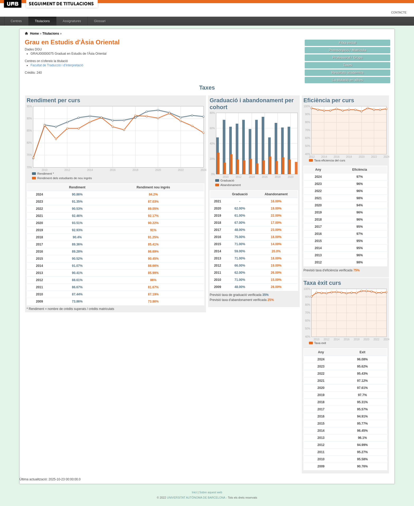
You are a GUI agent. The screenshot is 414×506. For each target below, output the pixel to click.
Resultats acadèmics (347, 73)
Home (34, 33)
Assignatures (72, 21)
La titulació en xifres (347, 80)
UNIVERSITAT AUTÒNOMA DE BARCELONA (196, 497)
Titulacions (42, 21)
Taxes (347, 65)
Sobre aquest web (210, 492)
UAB (13, 4)
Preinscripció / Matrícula (347, 50)
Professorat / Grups (347, 57)
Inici (194, 492)
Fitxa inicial (347, 43)
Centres (16, 21)
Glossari (100, 21)
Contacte (399, 12)
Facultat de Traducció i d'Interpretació (56, 65)
